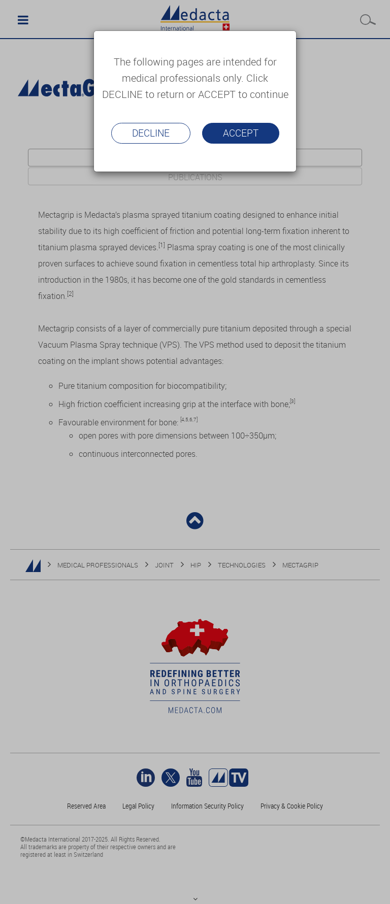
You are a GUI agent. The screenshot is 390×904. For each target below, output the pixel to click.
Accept (240, 133)
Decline (151, 133)
